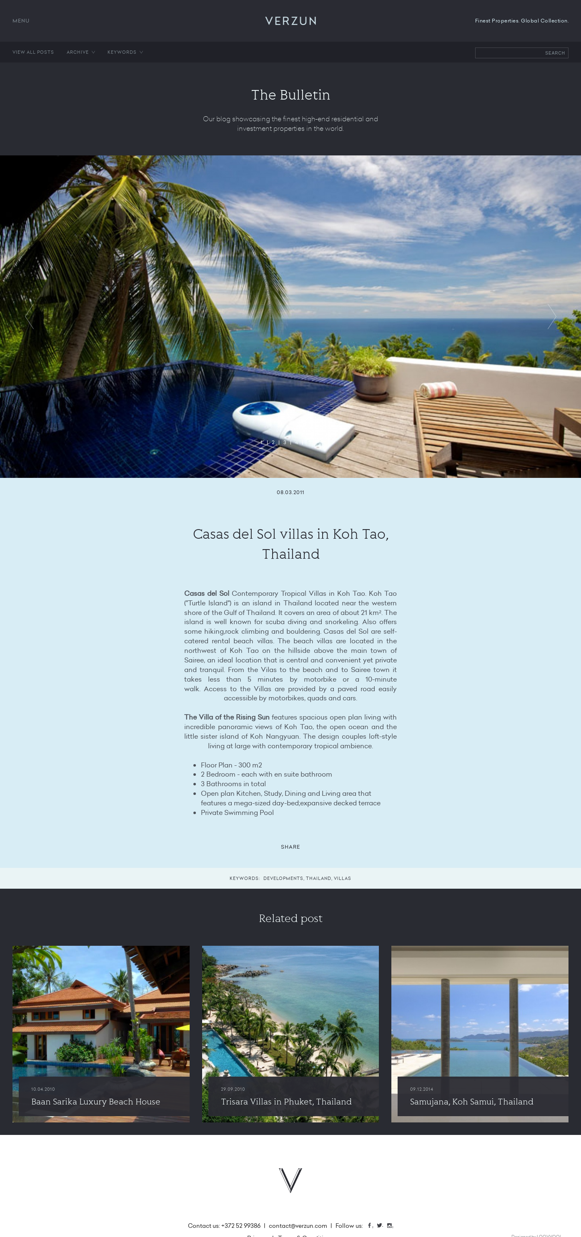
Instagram (392, 1226)
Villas (342, 878)
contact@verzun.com (298, 1226)
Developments (283, 878)
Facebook (372, 1226)
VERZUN (290, 21)
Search (555, 53)
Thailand (318, 878)
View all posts (33, 52)
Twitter (382, 1226)
